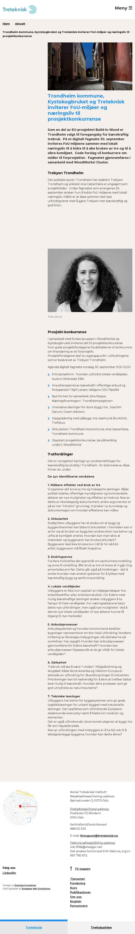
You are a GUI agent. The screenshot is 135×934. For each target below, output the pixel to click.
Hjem (6, 23)
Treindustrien (101, 927)
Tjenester (77, 879)
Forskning (77, 883)
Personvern (79, 906)
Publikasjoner (80, 892)
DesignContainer (25, 885)
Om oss (76, 897)
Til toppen (82, 869)
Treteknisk (34, 927)
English (75, 901)
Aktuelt (20, 23)
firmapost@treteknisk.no (99, 836)
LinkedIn (9, 873)
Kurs (73, 888)
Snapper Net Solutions (36, 888)
